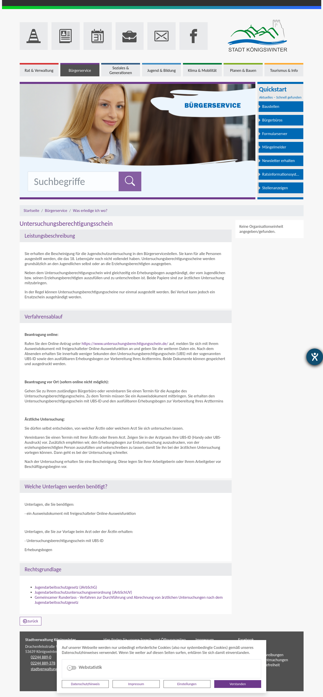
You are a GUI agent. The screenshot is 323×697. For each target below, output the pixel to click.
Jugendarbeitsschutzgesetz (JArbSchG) (66, 587)
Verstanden (238, 684)
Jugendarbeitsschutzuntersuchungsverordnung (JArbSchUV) (83, 592)
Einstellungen (187, 684)
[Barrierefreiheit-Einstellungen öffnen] (314, 356)
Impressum (136, 684)
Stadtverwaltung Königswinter (50, 639)
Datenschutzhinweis (85, 684)
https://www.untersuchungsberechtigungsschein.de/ (124, 343)
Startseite (31, 210)
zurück (30, 621)
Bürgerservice (56, 210)
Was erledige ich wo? (90, 210)
